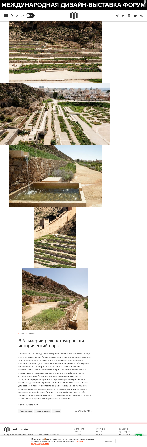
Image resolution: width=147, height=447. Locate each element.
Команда (77, 432)
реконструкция (43, 411)
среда (57, 411)
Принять (108, 441)
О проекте (79, 429)
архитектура (26, 411)
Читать (23, 333)
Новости (31, 333)
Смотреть (100, 434)
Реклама (77, 434)
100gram (124, 434)
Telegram (124, 432)
